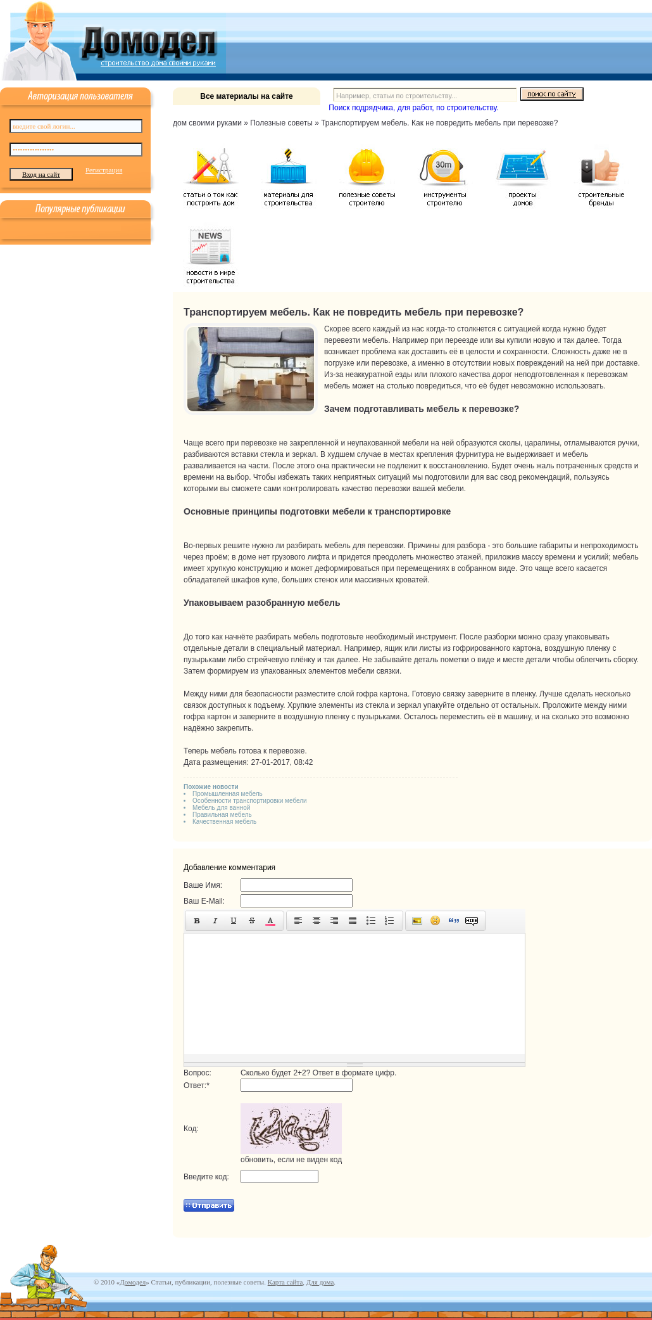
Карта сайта (285, 1282)
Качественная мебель (224, 821)
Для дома (320, 1282)
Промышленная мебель (227, 793)
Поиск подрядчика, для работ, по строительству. (413, 107)
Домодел (133, 1282)
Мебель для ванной (221, 807)
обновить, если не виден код (291, 1159)
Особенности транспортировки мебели (249, 800)
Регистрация (103, 170)
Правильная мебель (222, 814)
